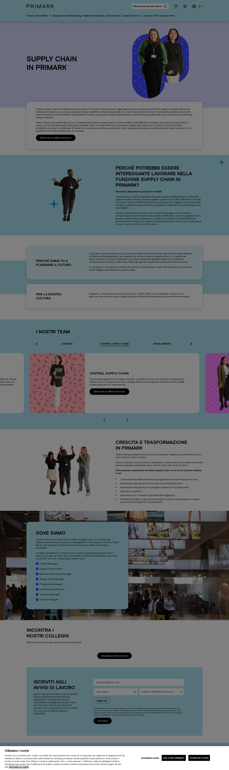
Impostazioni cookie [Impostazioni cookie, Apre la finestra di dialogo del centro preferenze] (150, 758)
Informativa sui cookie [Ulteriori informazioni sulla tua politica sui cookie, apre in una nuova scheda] (18, 767)
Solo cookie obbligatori (173, 758)
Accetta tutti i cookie (199, 758)
